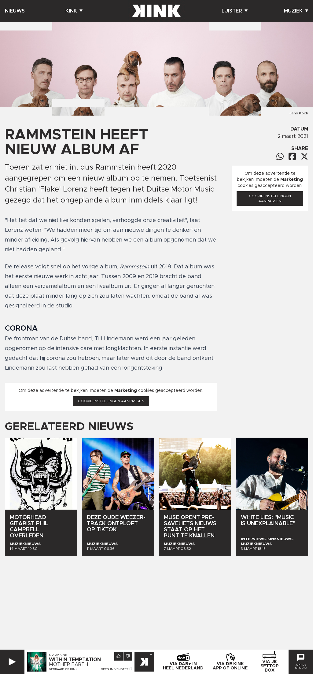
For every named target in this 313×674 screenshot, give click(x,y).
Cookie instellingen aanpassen (111, 401)
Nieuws (15, 11)
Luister (235, 11)
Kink (74, 11)
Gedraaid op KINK (63, 669)
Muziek (296, 11)
